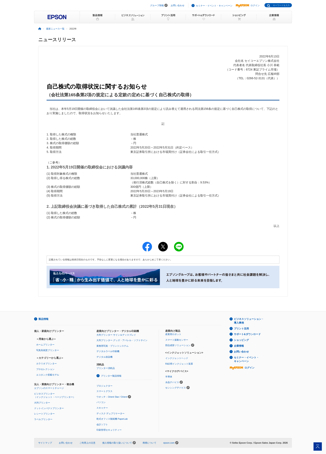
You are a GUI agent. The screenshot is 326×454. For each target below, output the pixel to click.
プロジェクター (104, 386)
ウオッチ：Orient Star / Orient (111, 397)
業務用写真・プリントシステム (112, 346)
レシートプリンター (44, 413)
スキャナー (102, 408)
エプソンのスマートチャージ (49, 388)
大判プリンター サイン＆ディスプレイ (116, 335)
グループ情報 (157, 5)
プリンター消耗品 (105, 368)
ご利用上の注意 (87, 443)
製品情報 (43, 319)
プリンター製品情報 (111, 376)
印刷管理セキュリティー (109, 430)
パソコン (101, 402)
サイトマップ (45, 443)
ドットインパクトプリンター (49, 408)
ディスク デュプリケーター (110, 413)
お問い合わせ (177, 5)
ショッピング (241, 340)
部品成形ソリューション (177, 345)
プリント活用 (241, 328)
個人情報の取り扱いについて (119, 443)
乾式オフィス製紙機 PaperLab (112, 419)
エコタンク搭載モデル (47, 375)
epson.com (168, 443)
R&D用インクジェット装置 (179, 363)
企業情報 (239, 345)
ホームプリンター (45, 344)
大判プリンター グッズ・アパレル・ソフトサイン (121, 340)
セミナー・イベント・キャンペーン (214, 5)
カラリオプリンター (46, 363)
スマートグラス (104, 391)
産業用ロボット (173, 334)
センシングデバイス (175, 387)
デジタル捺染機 (104, 357)
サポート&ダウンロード (247, 334)
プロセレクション (45, 369)
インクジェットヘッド (176, 358)
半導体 (168, 376)
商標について (149, 443)
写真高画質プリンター (47, 350)
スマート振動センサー (176, 340)
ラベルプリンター (43, 419)
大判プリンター (42, 402)
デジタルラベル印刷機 (107, 351)
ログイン (248, 5)
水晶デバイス (172, 382)
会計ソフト (102, 424)
